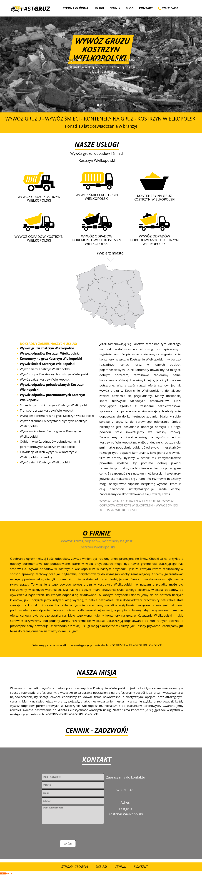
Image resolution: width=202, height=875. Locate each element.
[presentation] (69, 833)
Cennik (114, 8)
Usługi (99, 8)
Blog (130, 8)
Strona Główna (75, 8)
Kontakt (146, 8)
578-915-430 (168, 8)
